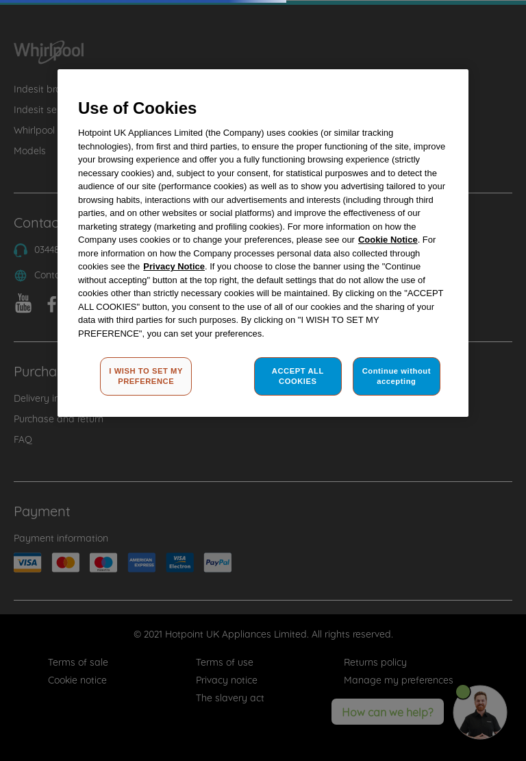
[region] (263, 243)
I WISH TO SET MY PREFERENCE (146, 376)
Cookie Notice (388, 239)
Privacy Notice (174, 266)
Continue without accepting (396, 376)
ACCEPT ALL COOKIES (298, 376)
